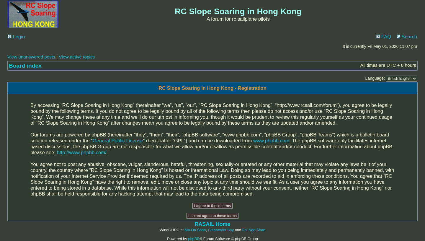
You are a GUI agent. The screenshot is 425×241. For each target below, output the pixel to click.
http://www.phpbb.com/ (82, 152)
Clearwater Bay (221, 230)
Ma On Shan (195, 230)
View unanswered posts (31, 56)
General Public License (118, 141)
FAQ (383, 37)
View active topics (77, 56)
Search (407, 37)
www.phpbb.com (271, 141)
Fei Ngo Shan (253, 230)
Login (16, 37)
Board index (25, 66)
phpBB (193, 239)
